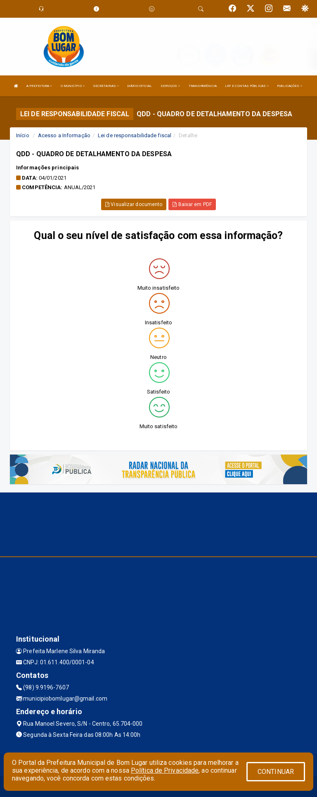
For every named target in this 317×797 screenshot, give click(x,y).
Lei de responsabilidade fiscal (134, 135)
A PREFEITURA (39, 86)
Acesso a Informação (64, 135)
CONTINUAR (276, 772)
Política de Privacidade (165, 770)
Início (22, 135)
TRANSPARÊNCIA (203, 86)
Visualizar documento (133, 204)
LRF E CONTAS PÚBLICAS (247, 86)
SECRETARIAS (106, 86)
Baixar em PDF (192, 204)
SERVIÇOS (170, 86)
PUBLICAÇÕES (289, 86)
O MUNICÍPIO (73, 86)
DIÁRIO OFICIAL (139, 86)
